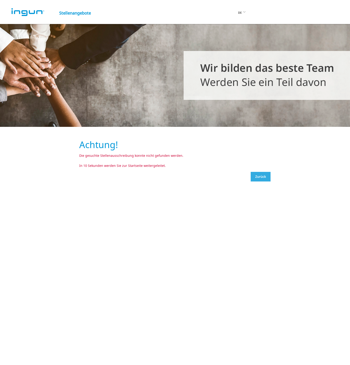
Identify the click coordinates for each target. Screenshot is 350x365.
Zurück (260, 176)
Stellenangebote (75, 13)
